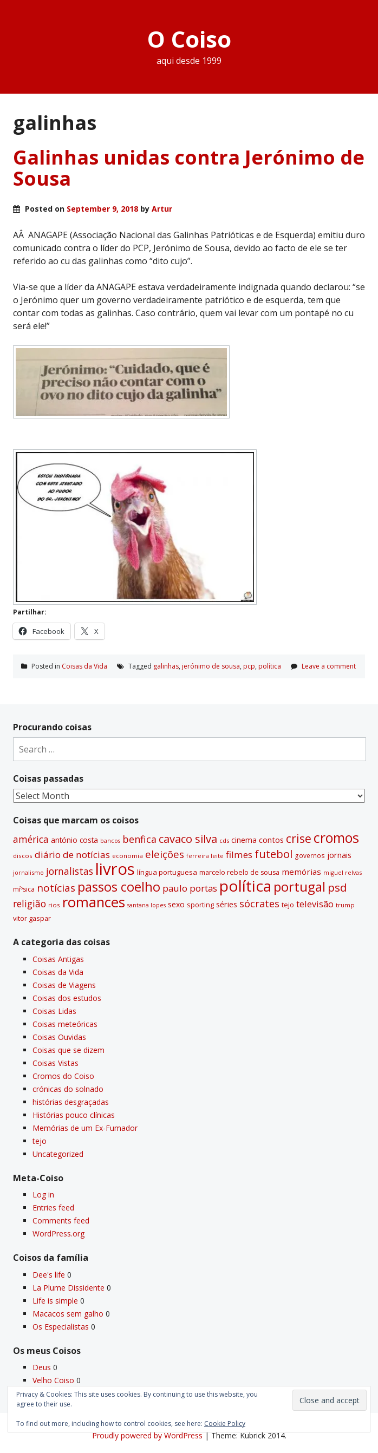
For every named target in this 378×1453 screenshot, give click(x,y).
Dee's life (48, 1274)
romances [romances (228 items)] (93, 902)
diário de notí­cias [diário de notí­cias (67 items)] (72, 854)
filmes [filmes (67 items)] (239, 854)
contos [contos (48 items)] (271, 839)
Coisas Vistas (55, 1063)
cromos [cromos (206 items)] (336, 837)
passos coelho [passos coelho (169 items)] (118, 886)
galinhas (166, 666)
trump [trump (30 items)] (345, 905)
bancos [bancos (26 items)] (110, 841)
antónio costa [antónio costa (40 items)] (74, 840)
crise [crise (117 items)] (298, 838)
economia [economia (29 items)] (127, 856)
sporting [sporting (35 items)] (200, 904)
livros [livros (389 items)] (115, 869)
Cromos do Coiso (63, 1076)
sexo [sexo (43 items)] (176, 904)
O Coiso (189, 38)
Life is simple (55, 1300)
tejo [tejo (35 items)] (288, 904)
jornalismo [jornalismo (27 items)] (28, 872)
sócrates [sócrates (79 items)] (259, 903)
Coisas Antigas (58, 959)
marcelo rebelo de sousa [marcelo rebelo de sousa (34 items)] (239, 872)
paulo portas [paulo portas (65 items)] (189, 888)
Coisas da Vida (84, 666)
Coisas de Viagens (64, 985)
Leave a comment (329, 666)
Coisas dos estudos (66, 998)
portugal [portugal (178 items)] (299, 886)
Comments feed (60, 1220)
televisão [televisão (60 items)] (315, 904)
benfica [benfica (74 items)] (139, 839)
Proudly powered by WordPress (147, 1435)
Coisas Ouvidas (59, 1037)
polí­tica (269, 666)
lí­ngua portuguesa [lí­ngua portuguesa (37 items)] (167, 872)
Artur (162, 209)
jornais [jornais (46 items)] (339, 854)
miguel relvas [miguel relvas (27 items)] (342, 872)
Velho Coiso (53, 1380)
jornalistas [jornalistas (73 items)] (69, 871)
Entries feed (53, 1207)
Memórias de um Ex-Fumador (85, 1128)
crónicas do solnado (67, 1089)
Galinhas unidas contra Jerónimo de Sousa (188, 168)
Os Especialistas (60, 1326)
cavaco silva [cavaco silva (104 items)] (188, 838)
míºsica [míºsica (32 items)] (24, 889)
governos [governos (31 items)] (310, 855)
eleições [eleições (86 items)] (164, 854)
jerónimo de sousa (211, 666)
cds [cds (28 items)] (224, 840)
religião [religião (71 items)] (29, 903)
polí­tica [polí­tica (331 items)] (245, 885)
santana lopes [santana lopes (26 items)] (146, 905)
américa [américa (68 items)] (31, 839)
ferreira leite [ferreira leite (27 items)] (205, 856)
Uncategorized (57, 1154)
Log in (43, 1194)
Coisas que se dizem (68, 1050)
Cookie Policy (224, 1423)
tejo (39, 1141)
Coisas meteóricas (64, 1024)
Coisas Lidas (54, 1011)
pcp (249, 666)
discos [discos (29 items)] (22, 856)
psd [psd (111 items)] (337, 887)
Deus (41, 1367)
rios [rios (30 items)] (54, 905)
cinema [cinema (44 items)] (244, 840)
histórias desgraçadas (70, 1102)
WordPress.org (58, 1233)
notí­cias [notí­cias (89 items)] (56, 888)
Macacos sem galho (67, 1313)
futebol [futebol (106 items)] (273, 853)
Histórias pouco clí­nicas (73, 1115)
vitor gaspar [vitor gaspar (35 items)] (32, 918)
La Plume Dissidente (68, 1287)
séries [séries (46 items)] (226, 904)
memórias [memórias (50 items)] (301, 871)
